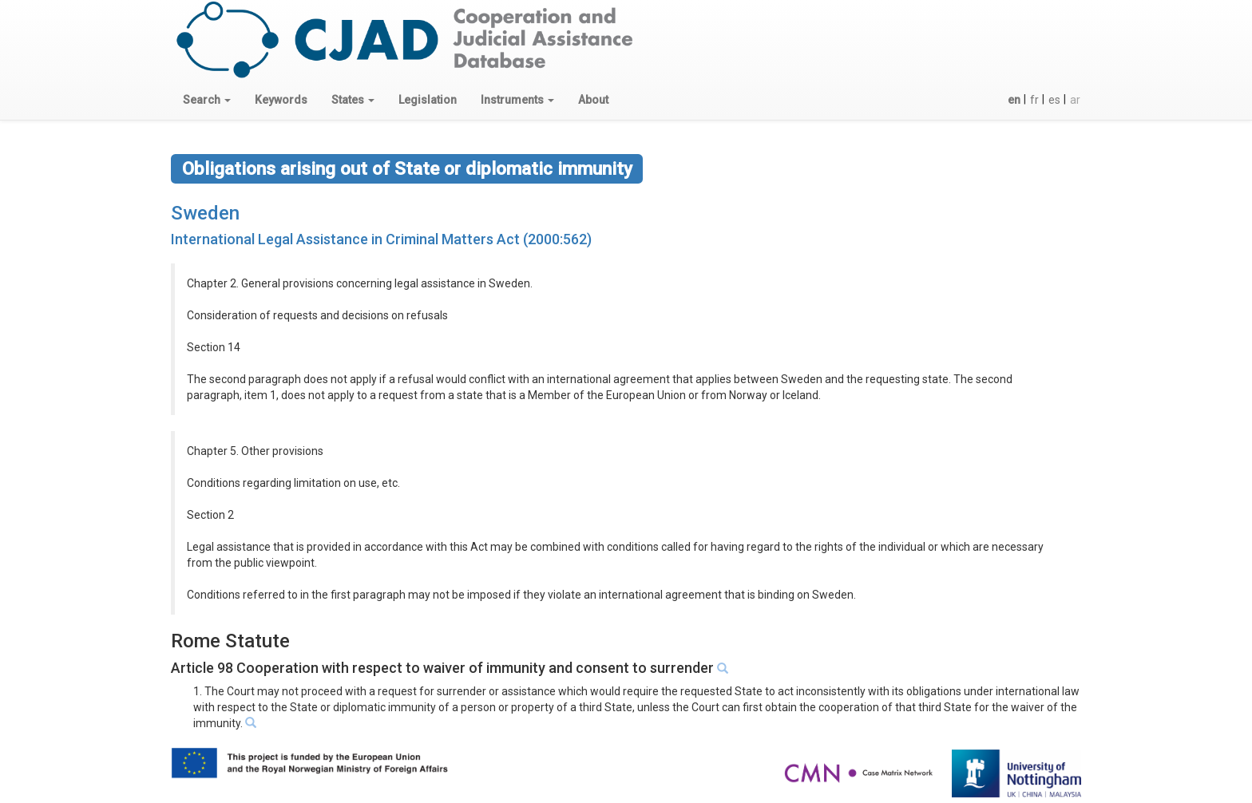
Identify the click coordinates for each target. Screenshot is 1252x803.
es (1054, 99)
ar (1075, 99)
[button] (207, 100)
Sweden (205, 213)
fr (1034, 99)
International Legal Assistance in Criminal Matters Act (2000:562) (381, 239)
